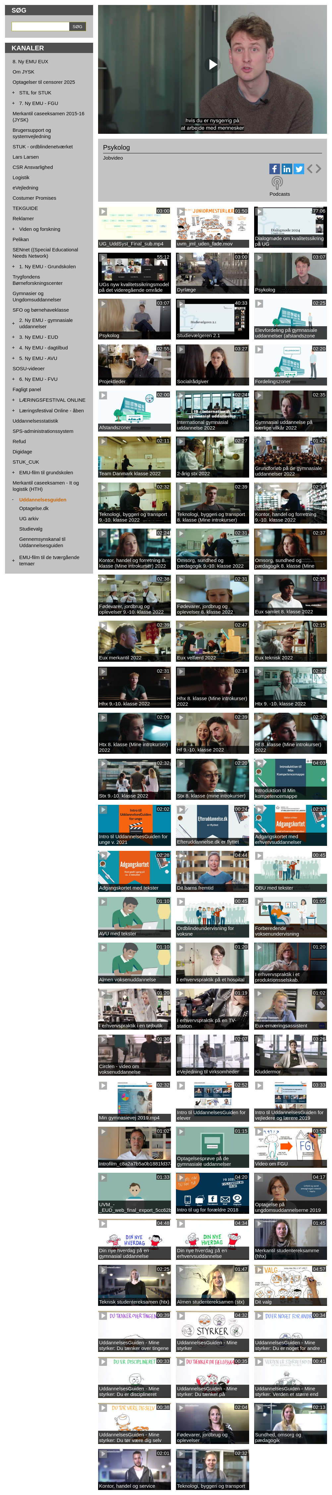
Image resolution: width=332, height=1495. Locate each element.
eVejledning (25, 187)
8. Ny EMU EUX (30, 61)
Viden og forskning (39, 229)
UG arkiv (28, 518)
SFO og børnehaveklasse (41, 310)
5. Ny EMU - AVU (38, 358)
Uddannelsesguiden (43, 499)
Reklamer (23, 218)
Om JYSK (23, 72)
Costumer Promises (34, 198)
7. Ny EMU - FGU (38, 103)
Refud (19, 441)
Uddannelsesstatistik (35, 421)
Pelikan (21, 239)
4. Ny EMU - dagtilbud (43, 347)
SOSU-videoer (29, 368)
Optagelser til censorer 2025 (44, 82)
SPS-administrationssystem (43, 431)
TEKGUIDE (25, 208)
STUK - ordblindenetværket (43, 146)
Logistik (21, 177)
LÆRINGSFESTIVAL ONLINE (52, 400)
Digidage (22, 451)
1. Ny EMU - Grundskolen (47, 266)
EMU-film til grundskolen (46, 472)
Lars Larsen (26, 157)
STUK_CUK (26, 462)
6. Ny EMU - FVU (38, 379)
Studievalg (30, 529)
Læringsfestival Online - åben (51, 410)
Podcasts (279, 194)
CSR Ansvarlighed (33, 167)
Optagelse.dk (33, 508)
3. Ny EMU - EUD (38, 337)
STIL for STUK (35, 92)
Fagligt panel (27, 389)
